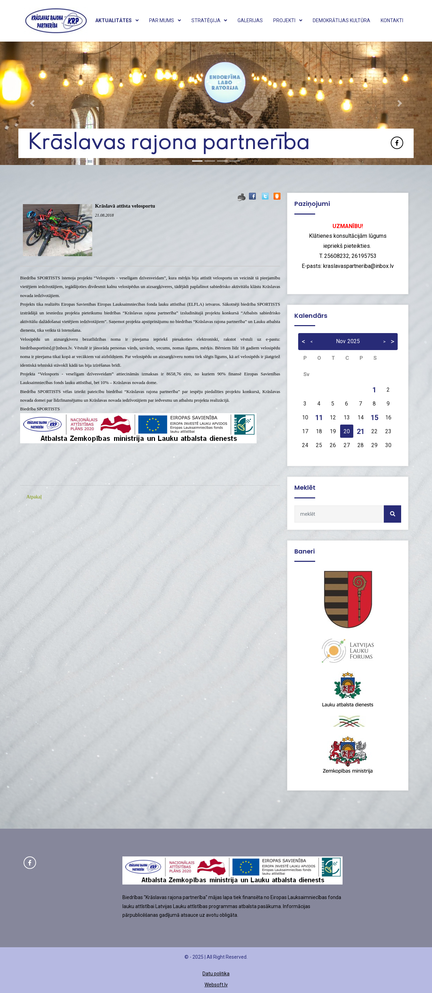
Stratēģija (209, 20)
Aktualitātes (117, 20)
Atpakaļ (34, 496)
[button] (32, 103)
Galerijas (250, 20)
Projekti (287, 20)
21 (360, 431)
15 (374, 417)
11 (319, 417)
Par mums (165, 20)
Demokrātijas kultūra (341, 20)
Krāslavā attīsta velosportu (125, 206)
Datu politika (216, 973)
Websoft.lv (216, 984)
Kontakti (392, 20)
